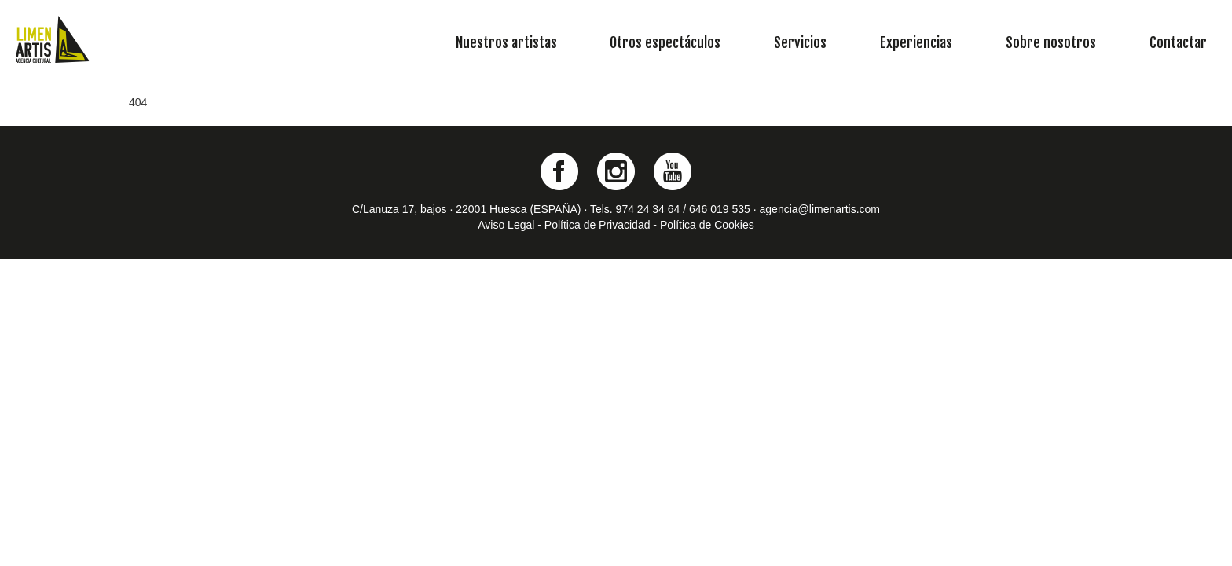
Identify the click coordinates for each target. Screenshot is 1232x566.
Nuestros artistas (506, 42)
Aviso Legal (506, 225)
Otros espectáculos (665, 42)
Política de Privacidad (597, 225)
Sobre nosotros (1051, 42)
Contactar (1178, 42)
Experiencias (916, 42)
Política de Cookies (707, 225)
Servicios (800, 42)
